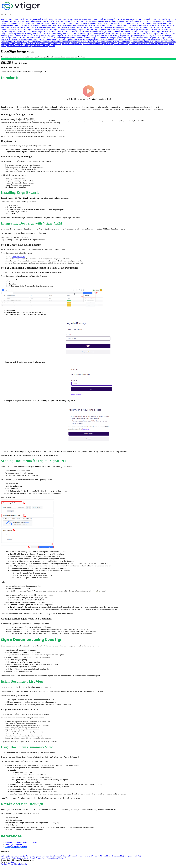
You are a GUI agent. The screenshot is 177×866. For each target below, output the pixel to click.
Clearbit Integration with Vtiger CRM (97, 31)
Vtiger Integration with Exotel (104, 29)
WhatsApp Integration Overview (81, 29)
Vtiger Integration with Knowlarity (37, 19)
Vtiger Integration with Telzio (85, 19)
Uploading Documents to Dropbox (42, 21)
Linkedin (17, 864)
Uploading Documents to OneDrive (135, 38)
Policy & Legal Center (50, 858)
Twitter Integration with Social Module (28, 27)
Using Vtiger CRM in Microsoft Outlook (48, 31)
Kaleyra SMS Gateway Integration (147, 33)
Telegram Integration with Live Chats (46, 25)
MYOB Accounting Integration (110, 38)
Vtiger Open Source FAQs (120, 31)
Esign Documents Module (96, 856)
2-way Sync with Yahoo (124, 29)
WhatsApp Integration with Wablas (30, 29)
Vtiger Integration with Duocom (67, 21)
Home (3, 858)
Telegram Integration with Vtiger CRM (81, 42)
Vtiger (12, 862)
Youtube (24, 864)
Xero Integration (12, 25)
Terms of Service (23, 858)
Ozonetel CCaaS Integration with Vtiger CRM (148, 31)
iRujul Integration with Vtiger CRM (41, 46)
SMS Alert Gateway (168, 33)
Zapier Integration (25, 25)
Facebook (4, 864)
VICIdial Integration (48, 40)
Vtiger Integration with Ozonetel (145, 29)
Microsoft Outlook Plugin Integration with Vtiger (124, 856)
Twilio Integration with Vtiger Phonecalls (95, 33)
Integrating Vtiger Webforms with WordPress (99, 40)
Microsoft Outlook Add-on (73, 31)
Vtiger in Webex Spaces (144, 44)
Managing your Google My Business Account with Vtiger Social (68, 35)
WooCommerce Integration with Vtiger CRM (62, 33)
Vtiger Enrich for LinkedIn (137, 23)
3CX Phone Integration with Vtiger (69, 40)
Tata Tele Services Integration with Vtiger (25, 40)
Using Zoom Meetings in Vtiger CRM (110, 42)
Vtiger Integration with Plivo (72, 38)
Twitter (11, 864)
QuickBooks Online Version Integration (139, 21)
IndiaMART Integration (70, 44)
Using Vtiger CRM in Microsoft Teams (19, 38)
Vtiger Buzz (122, 23)
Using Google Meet (110, 23)
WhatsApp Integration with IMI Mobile (118, 27)
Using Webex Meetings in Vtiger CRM (19, 42)
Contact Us (62, 858)
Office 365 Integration (26, 23)
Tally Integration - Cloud (52, 27)
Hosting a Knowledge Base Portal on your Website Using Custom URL (35, 44)
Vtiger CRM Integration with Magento (93, 21)
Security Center (35, 858)
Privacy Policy (11, 858)
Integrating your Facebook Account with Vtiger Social (136, 25)
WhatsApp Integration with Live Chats (74, 25)
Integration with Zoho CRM (102, 35)
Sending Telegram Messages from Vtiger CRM (130, 35)
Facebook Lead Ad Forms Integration (48, 38)
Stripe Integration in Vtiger (92, 23)
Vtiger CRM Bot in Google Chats (122, 44)
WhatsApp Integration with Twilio (56, 29)
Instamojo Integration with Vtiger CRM (138, 42)
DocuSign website (18, 257)
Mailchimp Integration (116, 21)
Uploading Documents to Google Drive (15, 21)
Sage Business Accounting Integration (102, 25)
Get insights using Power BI (134, 19)
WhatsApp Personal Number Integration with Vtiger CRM (82, 27)
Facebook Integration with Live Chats (110, 19)
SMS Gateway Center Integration (122, 33)
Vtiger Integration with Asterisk (12, 19)
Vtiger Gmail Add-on (155, 23)
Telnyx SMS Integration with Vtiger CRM (94, 44)
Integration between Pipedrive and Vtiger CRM (133, 40)
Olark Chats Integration (43, 23)
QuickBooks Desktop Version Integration (67, 23)
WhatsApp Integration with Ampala (33, 33)
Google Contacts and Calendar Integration (160, 19)
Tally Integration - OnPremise (12, 35)
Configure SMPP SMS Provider (62, 19)
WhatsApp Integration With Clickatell (147, 27)
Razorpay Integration (91, 38)
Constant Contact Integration (33, 35)
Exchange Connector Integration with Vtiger (50, 42)
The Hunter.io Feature (20, 46)
